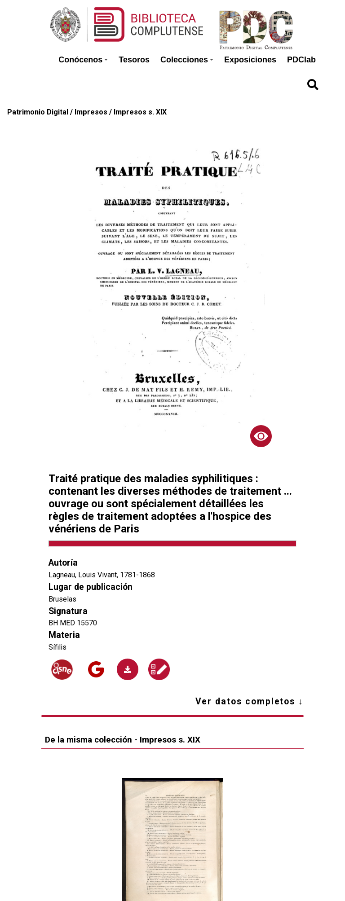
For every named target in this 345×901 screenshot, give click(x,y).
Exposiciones (250, 59)
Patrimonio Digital (37, 112)
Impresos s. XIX (140, 112)
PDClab (301, 59)
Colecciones (186, 59)
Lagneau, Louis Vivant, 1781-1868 (102, 575)
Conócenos (83, 59)
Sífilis (57, 647)
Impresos (91, 112)
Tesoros (134, 59)
